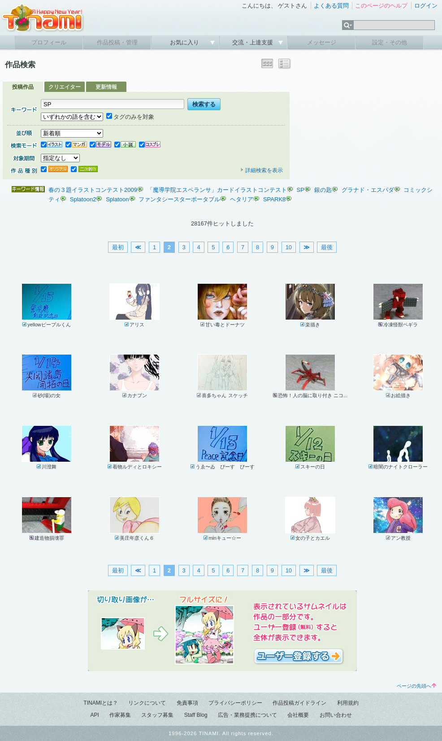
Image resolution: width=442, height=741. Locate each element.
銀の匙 (323, 189)
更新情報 (106, 87)
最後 (327, 247)
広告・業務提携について (247, 715)
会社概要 (298, 715)
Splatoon (117, 199)
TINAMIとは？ (100, 703)
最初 (118, 247)
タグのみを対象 (130, 116)
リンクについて (147, 703)
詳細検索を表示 (261, 170)
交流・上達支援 (253, 42)
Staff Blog (196, 715)
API (94, 715)
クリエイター (64, 87)
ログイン (426, 5)
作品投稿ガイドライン (299, 703)
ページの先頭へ (416, 686)
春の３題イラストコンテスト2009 (92, 189)
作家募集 (120, 715)
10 (289, 247)
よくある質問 (331, 5)
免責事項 (187, 703)
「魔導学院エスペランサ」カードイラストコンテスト (217, 189)
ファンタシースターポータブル (179, 199)
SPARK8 (274, 199)
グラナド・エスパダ (368, 189)
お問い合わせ (336, 715)
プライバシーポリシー (235, 703)
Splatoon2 (83, 199)
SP (300, 189)
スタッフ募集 (157, 715)
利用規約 (348, 703)
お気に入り (185, 42)
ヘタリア (241, 199)
